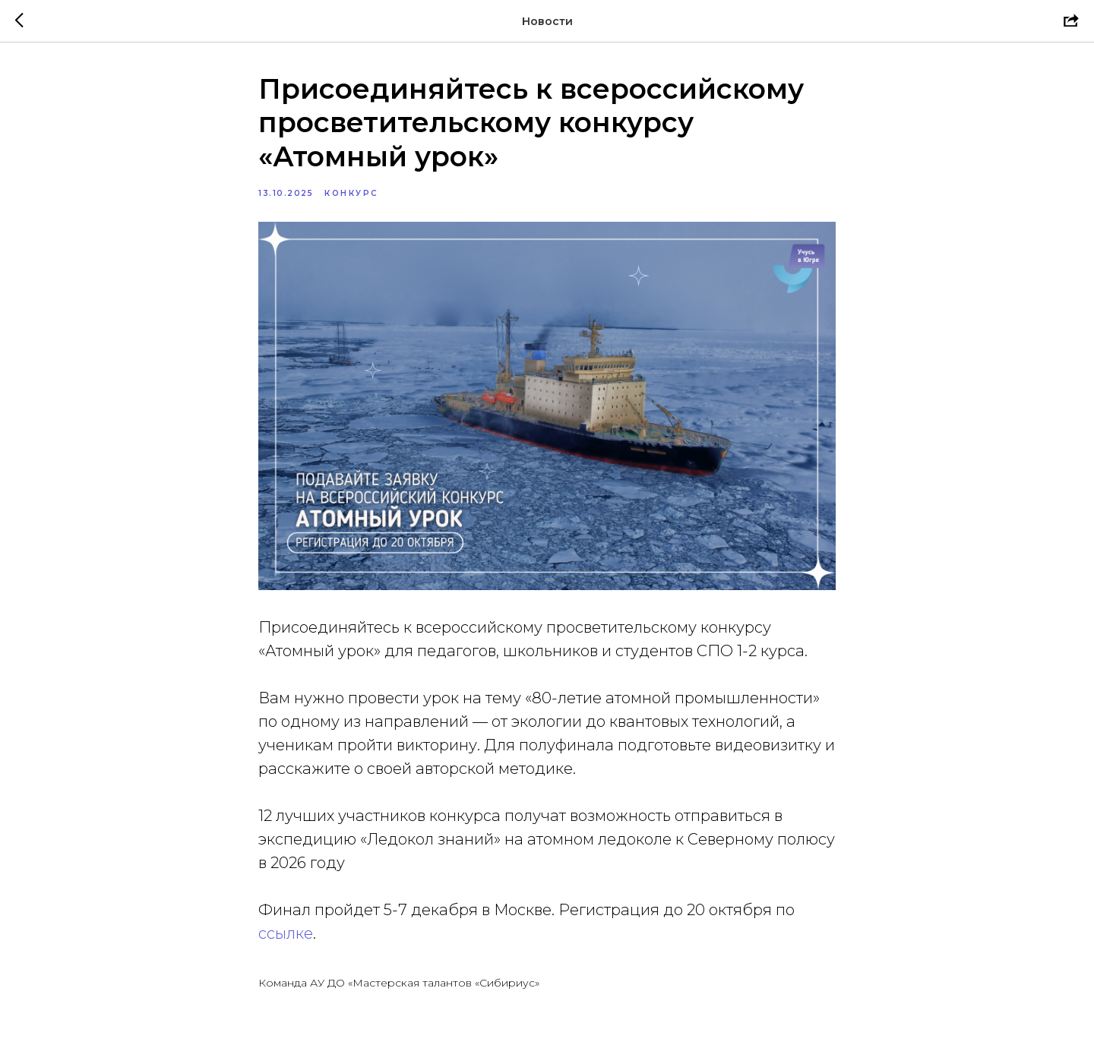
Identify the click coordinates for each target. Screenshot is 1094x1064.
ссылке (285, 933)
